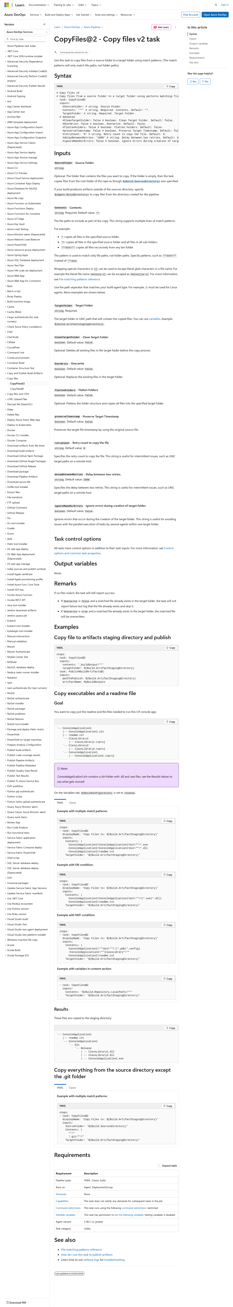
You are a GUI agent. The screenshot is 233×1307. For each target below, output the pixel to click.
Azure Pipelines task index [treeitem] (21, 46)
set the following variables (129, 1214)
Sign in (225, 4)
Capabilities (62, 1201)
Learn (57, 27)
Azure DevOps (72, 27)
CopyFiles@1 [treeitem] (17, 388)
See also (193, 62)
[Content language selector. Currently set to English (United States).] (21, 1302)
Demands (61, 1194)
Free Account (190, 14)
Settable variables (65, 1214)
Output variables (198, 43)
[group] (116, 117)
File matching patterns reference (79, 279)
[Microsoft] (6, 5)
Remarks (194, 48)
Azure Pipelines (92, 27)
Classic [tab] (72, 802)
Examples (194, 53)
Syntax (193, 34)
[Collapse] (44, 24)
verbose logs (91, 1259)
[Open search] (216, 5)
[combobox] (27, 32)
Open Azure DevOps (215, 14)
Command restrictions (68, 1208)
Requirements (197, 57)
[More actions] (175, 27)
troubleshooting (114, 1259)
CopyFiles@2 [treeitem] (17, 383)
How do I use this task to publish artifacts (87, 1254)
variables (154, 319)
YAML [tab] (60, 802)
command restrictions (134, 1208)
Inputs (192, 38)
